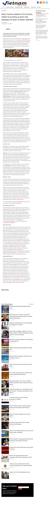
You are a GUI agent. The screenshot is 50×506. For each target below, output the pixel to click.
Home (3, 7)
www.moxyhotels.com (18, 243)
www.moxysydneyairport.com (20, 201)
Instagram (13, 203)
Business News (26, 7)
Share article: (5, 289)
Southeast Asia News (10, 7)
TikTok (22, 282)
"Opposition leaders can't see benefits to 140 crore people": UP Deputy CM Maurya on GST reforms (21, 391)
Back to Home (3, 10)
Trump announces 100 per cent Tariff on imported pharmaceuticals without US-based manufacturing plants (20, 316)
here (11, 280)
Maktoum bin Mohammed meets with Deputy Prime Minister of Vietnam (41, 26)
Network (39, 7)
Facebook (19, 203)
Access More (31, 304)
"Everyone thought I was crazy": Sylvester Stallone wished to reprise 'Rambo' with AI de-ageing (21, 382)
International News (19, 7)
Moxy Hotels (24, 38)
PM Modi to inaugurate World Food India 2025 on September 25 (42, 38)
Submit (20, 488)
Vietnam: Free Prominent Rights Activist (19, 472)
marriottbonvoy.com (22, 254)
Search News (33, 7)
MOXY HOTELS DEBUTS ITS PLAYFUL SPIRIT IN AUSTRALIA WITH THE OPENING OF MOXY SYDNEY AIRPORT (17, 17)
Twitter (13, 282)
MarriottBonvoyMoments (9, 251)
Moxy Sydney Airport (21, 41)
